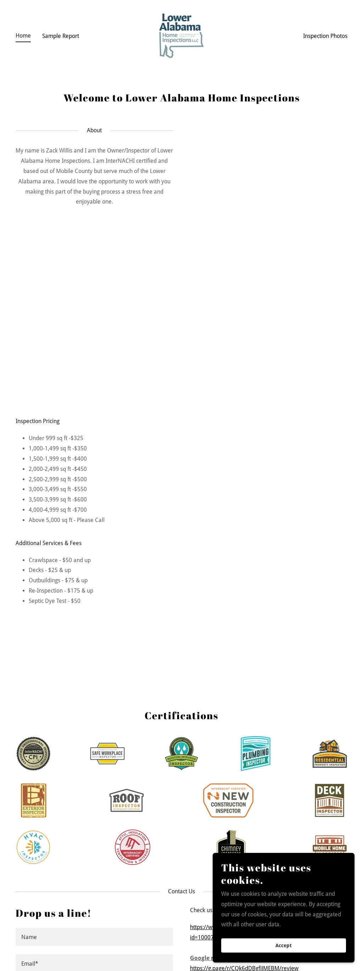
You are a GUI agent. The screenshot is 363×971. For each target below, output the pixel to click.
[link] (181, 35)
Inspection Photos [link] (325, 36)
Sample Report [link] (60, 36)
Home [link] (23, 35)
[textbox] (94, 937)
